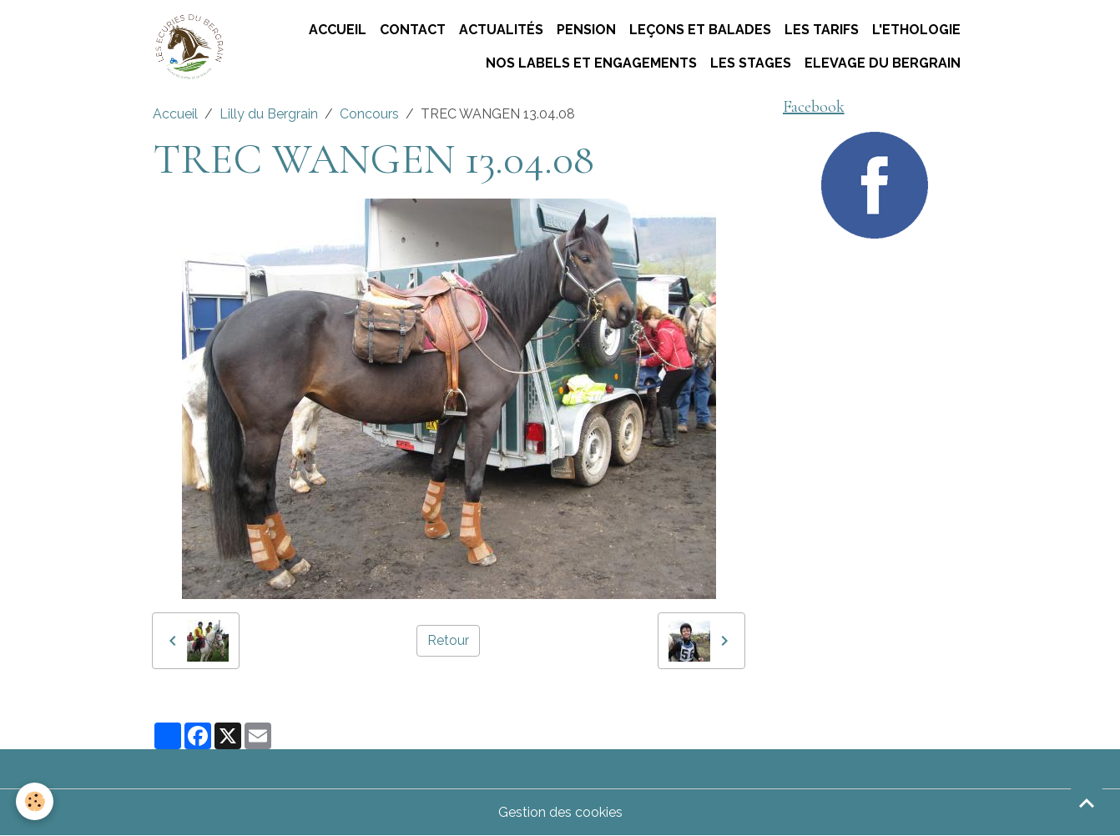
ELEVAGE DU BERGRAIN (883, 63)
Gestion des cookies (560, 812)
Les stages (750, 63)
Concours (369, 114)
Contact (413, 30)
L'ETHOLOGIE (916, 30)
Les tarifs (822, 30)
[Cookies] (35, 801)
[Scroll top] (1086, 802)
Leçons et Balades (700, 30)
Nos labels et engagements (591, 63)
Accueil (337, 30)
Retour (448, 640)
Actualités (501, 30)
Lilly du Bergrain (268, 114)
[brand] (189, 47)
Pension (586, 30)
